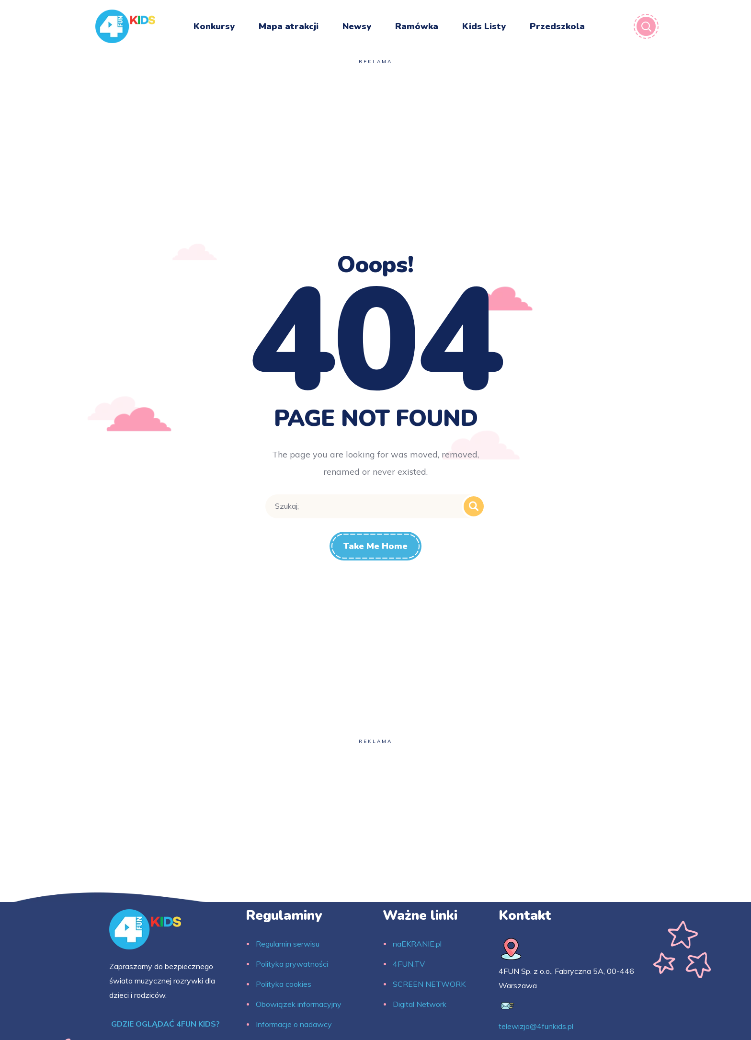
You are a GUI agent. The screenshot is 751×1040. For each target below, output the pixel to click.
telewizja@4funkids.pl (536, 1026)
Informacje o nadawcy (294, 1024)
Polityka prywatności (292, 964)
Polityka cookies (283, 984)
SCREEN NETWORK (429, 984)
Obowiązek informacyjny (298, 1004)
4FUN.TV (409, 964)
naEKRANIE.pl (417, 944)
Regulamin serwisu (287, 944)
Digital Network (419, 1004)
